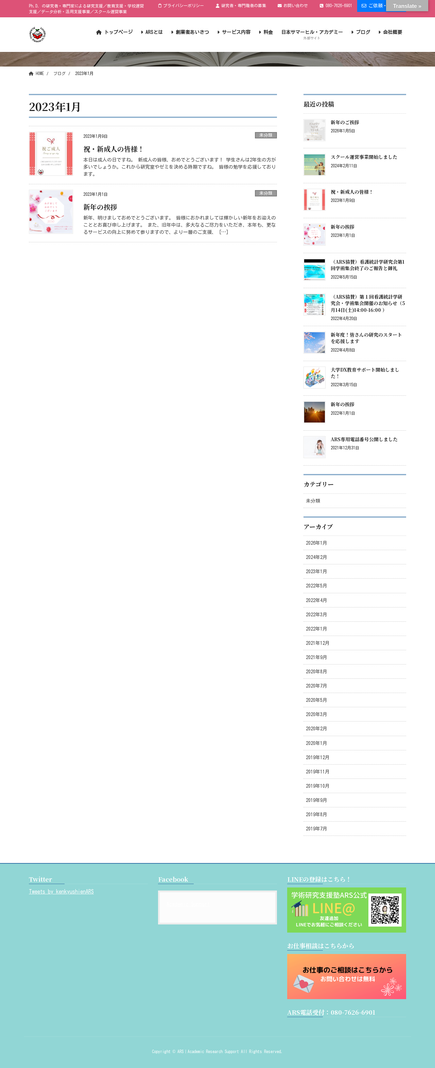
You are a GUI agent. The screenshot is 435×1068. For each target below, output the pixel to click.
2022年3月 (316, 614)
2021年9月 (316, 657)
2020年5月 (316, 700)
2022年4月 (316, 600)
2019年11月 (318, 771)
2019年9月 (316, 800)
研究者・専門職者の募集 (241, 5)
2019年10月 (318, 786)
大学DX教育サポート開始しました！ (365, 373)
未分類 (266, 135)
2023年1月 (316, 571)
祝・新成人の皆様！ (113, 149)
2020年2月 (316, 728)
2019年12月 (318, 757)
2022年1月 (316, 628)
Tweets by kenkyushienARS (61, 891)
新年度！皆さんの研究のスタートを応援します (366, 338)
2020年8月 (316, 671)
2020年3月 (316, 714)
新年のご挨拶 (345, 122)
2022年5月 (316, 585)
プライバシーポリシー (181, 5)
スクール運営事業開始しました (364, 156)
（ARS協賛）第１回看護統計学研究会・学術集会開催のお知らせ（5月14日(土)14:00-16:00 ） (368, 303)
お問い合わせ (293, 5)
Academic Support (188, 904)
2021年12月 (318, 643)
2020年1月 (316, 743)
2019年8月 (316, 814)
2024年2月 (316, 557)
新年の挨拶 (100, 207)
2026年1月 (316, 543)
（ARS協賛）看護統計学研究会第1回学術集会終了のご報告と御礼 (367, 265)
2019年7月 (316, 828)
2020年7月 (316, 685)
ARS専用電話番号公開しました (364, 439)
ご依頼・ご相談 (382, 5)
